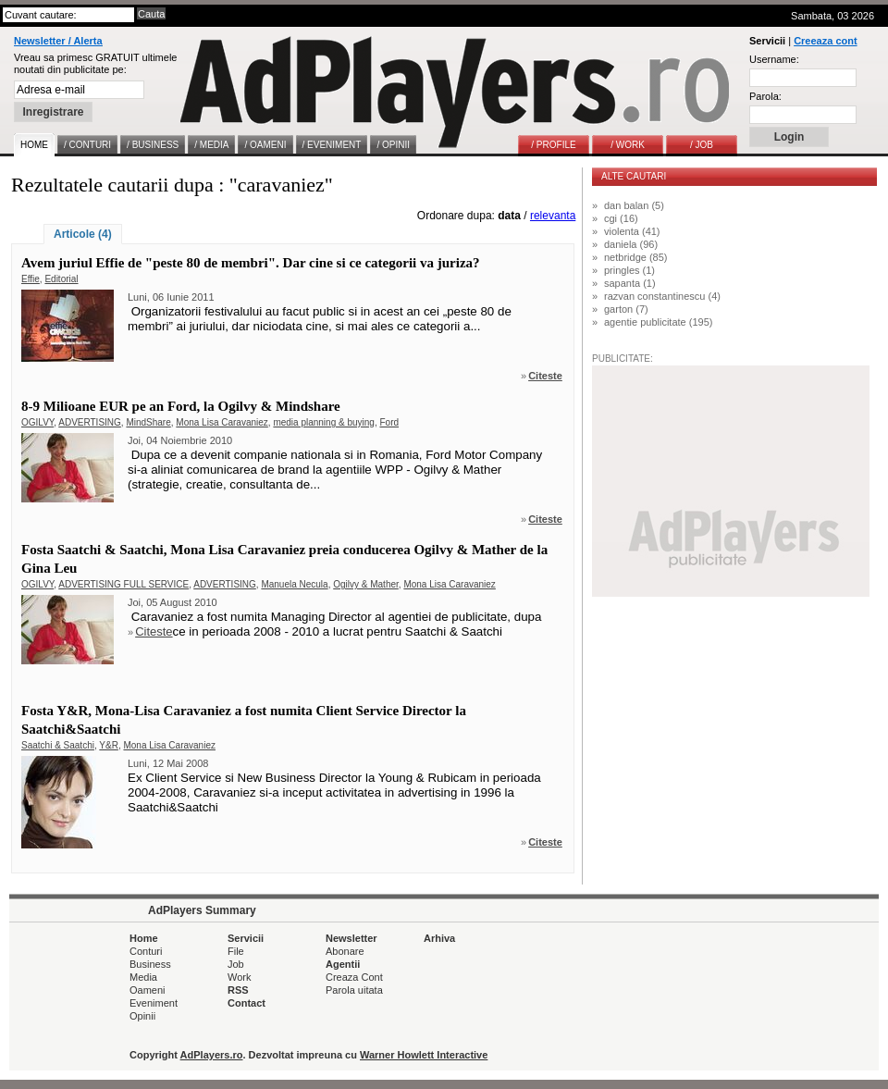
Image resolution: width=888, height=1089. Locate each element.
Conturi (146, 951)
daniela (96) (631, 244)
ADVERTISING (89, 422)
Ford (389, 422)
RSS (238, 990)
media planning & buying (324, 422)
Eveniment (154, 1003)
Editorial (61, 279)
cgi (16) (621, 218)
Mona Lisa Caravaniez (222, 422)
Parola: (765, 96)
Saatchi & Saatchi (57, 745)
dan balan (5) (634, 205)
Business (150, 964)
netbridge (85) (636, 257)
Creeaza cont (825, 40)
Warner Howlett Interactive (423, 1054)
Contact (246, 1003)
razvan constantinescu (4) (662, 296)
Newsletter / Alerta (58, 40)
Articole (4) (83, 234)
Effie (30, 279)
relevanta (552, 215)
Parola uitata (354, 990)
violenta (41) (632, 231)
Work (239, 977)
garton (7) (626, 309)
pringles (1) (629, 270)
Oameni (148, 990)
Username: (774, 59)
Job (236, 964)
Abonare (345, 951)
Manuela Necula (294, 584)
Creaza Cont (354, 977)
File (236, 951)
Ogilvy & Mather (366, 584)
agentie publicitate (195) (658, 322)
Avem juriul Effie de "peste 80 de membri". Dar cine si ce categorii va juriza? (250, 262)
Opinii (142, 1015)
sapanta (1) (630, 283)
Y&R (108, 745)
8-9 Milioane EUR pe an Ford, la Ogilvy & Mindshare (180, 406)
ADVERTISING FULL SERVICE (123, 584)
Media (143, 977)
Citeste (545, 375)
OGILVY (37, 422)
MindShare (148, 422)
